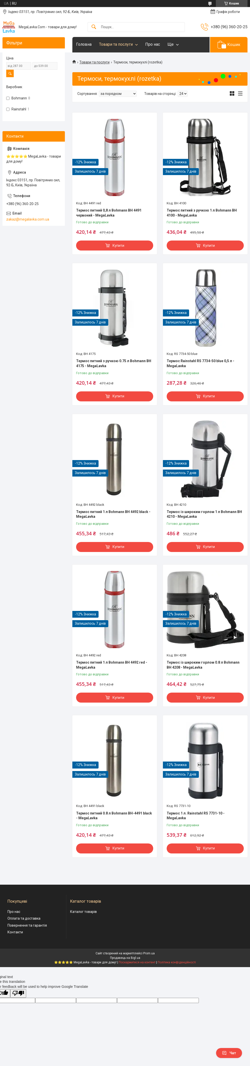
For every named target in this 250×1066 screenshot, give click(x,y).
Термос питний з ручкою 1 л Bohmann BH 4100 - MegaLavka (202, 212)
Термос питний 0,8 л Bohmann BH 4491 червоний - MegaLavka (108, 212)
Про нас (152, 44)
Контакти (15, 932)
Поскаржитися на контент (137, 962)
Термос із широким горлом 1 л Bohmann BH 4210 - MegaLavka (204, 514)
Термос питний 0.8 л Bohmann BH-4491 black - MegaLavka (114, 815)
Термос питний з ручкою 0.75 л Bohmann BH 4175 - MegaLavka (113, 363)
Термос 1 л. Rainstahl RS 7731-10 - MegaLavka (196, 815)
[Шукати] (93, 27)
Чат (229, 1053)
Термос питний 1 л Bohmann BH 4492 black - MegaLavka (113, 514)
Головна (84, 44)
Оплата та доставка (23, 918)
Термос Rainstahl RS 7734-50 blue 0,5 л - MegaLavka (200, 363)
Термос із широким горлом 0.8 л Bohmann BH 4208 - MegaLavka (203, 664)
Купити (118, 246)
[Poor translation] (18, 993)
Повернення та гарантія (27, 925)
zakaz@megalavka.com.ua (27, 219)
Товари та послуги (116, 44)
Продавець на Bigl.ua (125, 958)
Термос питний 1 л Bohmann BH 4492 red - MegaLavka (111, 664)
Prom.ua (149, 953)
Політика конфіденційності (177, 962)
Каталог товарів (83, 912)
